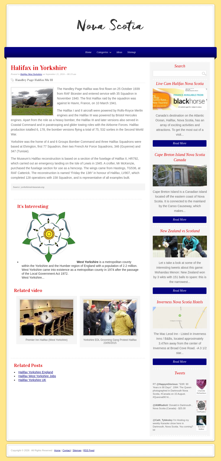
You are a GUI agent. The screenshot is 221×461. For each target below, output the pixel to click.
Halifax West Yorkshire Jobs (37, 376)
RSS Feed (88, 450)
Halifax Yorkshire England (35, 372)
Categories (102, 53)
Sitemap (131, 52)
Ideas (119, 52)
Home (57, 450)
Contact (66, 450)
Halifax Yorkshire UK (32, 380)
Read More (179, 143)
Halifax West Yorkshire (31, 74)
